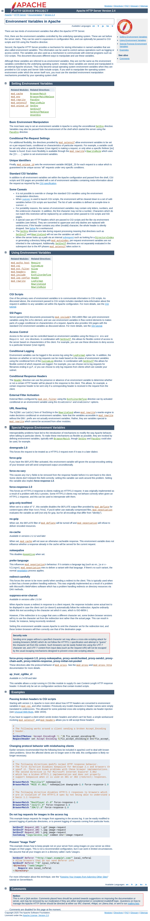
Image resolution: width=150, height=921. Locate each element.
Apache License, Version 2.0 (36, 915)
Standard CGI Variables (23, 173)
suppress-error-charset (23, 595)
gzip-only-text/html (20, 502)
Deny (34, 272)
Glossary (134, 6)
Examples (124, 50)
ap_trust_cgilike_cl (20, 674)
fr (98, 26)
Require (36, 263)
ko (107, 26)
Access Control (18, 332)
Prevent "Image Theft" (22, 842)
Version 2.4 (50, 15)
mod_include (18, 275)
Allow (34, 269)
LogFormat (37, 281)
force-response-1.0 (20, 487)
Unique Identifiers (20, 160)
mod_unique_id (19, 106)
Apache (8, 15)
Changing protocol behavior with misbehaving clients (41, 746)
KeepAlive (29, 554)
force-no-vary (17, 471)
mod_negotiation (102, 510)
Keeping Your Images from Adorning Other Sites (84, 877)
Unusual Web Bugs (23, 712)
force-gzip (15, 458)
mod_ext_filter (20, 269)
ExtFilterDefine (41, 275)
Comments (125, 58)
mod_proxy (61, 665)
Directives (118, 6)
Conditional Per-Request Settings (29, 138)
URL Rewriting (18, 408)
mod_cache (17, 93)
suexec (26, 199)
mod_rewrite (18, 100)
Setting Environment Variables (133, 37)
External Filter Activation (24, 395)
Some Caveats (18, 189)
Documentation (35, 15)
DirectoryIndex (104, 237)
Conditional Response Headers (28, 376)
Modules (108, 6)
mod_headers (18, 272)
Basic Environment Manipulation (29, 122)
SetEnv (34, 106)
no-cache (15, 532)
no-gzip (14, 519)
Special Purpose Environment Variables (38, 427)
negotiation (22, 570)
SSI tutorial (96, 326)
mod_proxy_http (102, 665)
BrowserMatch (38, 93)
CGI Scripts (16, 294)
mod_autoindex (60, 240)
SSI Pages (15, 313)
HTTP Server (20, 15)
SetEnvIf (35, 109)
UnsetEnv (35, 115)
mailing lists (133, 903)
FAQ (127, 6)
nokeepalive (16, 550)
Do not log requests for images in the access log (38, 814)
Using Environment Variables (133, 40)
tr (112, 26)
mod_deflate (102, 507)
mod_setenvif (19, 103)
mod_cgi (15, 266)
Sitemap (144, 6)
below (33, 228)
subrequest (68, 237)
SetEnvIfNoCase (39, 112)
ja (102, 26)
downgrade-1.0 (18, 447)
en (93, 26)
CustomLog (37, 266)
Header (35, 278)
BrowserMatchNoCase (42, 97)
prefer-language (19, 560)
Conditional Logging (21, 351)
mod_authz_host (20, 263)
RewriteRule (37, 103)
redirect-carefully (19, 576)
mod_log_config (20, 278)
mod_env (15, 97)
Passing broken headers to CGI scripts (32, 699)
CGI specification (48, 183)
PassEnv (35, 100)
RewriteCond (38, 234)
